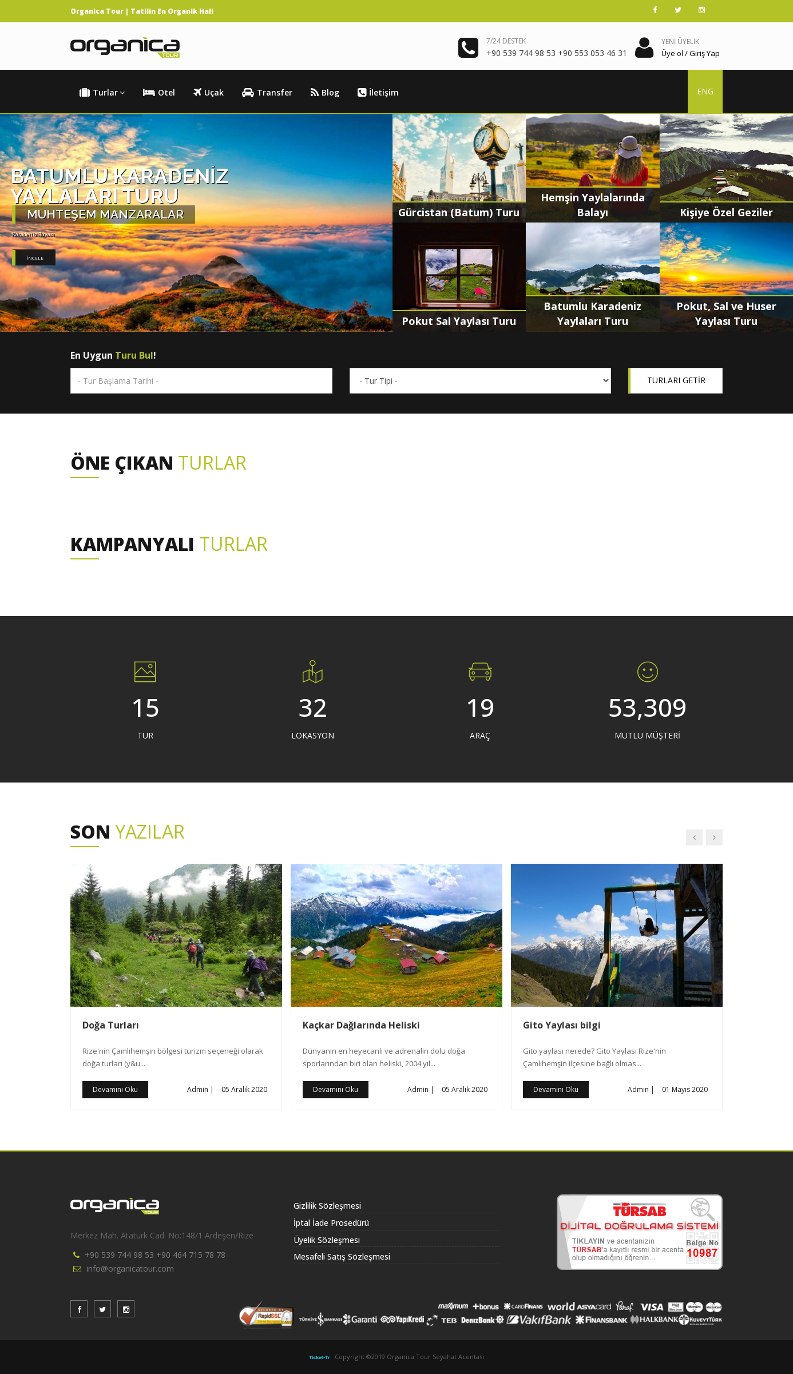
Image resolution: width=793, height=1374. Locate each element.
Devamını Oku (115, 1089)
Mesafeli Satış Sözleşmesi (342, 1256)
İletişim (378, 92)
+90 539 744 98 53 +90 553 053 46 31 (556, 52)
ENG (705, 91)
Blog (325, 92)
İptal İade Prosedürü (331, 1222)
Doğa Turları (110, 1025)
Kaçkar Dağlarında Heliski (361, 1025)
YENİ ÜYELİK (680, 41)
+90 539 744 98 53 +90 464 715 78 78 (155, 1254)
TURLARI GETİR (676, 380)
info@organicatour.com (130, 1268)
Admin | (200, 1089)
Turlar (102, 92)
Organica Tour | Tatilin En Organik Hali (141, 11)
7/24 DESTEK (506, 41)
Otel (159, 92)
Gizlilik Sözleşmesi (327, 1205)
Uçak (208, 92)
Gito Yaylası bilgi (562, 1025)
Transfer (267, 92)
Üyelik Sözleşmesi (327, 1239)
